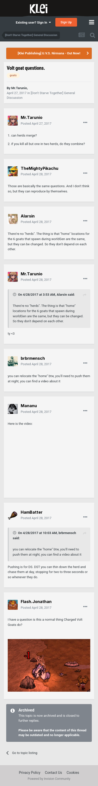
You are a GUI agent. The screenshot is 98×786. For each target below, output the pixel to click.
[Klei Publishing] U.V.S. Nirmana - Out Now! (49, 53)
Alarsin (62, 294)
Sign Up (66, 22)
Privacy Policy (29, 773)
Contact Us (53, 773)
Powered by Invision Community (49, 779)
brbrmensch (67, 533)
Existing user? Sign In (33, 22)
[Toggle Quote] (15, 294)
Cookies (73, 773)
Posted (36, 123)
